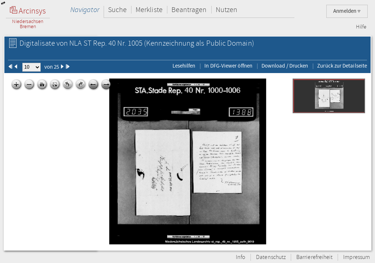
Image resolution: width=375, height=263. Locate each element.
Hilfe (361, 27)
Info (240, 257)
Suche (117, 9)
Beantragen (189, 9)
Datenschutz (271, 257)
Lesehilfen (184, 65)
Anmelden (347, 11)
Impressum (356, 257)
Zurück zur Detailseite (342, 65)
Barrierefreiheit (314, 257)
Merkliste (149, 9)
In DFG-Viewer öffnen (228, 65)
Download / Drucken (284, 65)
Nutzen (226, 9)
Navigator (84, 9)
